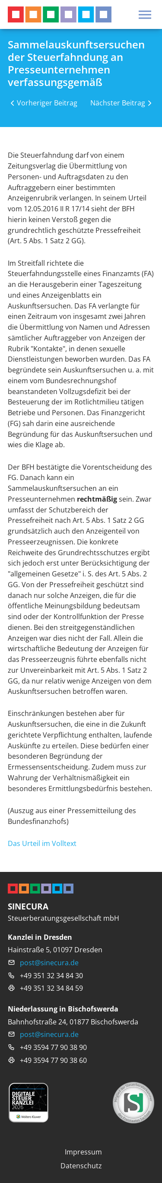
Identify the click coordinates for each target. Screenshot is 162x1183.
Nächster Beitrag (117, 103)
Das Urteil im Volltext (42, 843)
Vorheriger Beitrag (47, 103)
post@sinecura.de (49, 962)
